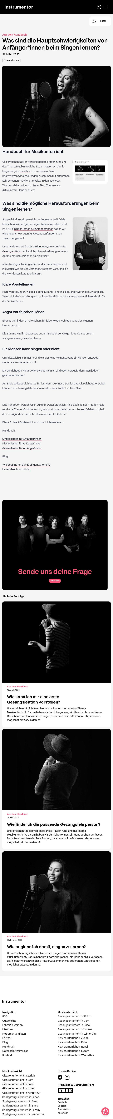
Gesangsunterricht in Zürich (74, 1016)
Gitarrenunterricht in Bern (17, 1080)
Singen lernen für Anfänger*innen (33, 229)
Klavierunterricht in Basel (73, 1046)
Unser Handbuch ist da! (16, 469)
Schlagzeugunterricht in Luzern (21, 1110)
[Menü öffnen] (105, 7)
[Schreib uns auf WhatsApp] (105, 1111)
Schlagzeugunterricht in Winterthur (23, 1114)
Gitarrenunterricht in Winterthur (21, 1093)
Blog (42, 185)
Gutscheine (9, 1021)
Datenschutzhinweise (15, 1051)
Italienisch (63, 1113)
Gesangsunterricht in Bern (73, 1021)
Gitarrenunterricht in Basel (18, 1084)
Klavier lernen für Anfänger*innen (21, 443)
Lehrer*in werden (12, 1025)
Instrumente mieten (14, 1034)
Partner (6, 1038)
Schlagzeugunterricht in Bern (20, 1101)
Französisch (64, 1109)
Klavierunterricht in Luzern (73, 1051)
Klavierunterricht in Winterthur (76, 1055)
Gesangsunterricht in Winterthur (77, 1034)
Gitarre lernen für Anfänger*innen (21, 448)
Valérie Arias (40, 246)
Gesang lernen (11, 60)
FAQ (5, 1016)
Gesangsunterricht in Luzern (75, 1029)
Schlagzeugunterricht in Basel (20, 1105)
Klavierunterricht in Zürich (73, 1038)
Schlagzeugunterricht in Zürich (20, 1097)
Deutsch (62, 1102)
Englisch (62, 1106)
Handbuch (26, 171)
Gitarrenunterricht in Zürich (18, 1075)
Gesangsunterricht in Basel (74, 1025)
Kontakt (55, 581)
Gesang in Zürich (12, 251)
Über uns (7, 1029)
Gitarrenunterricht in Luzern (18, 1088)
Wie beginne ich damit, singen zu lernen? (26, 465)
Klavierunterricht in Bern (72, 1042)
